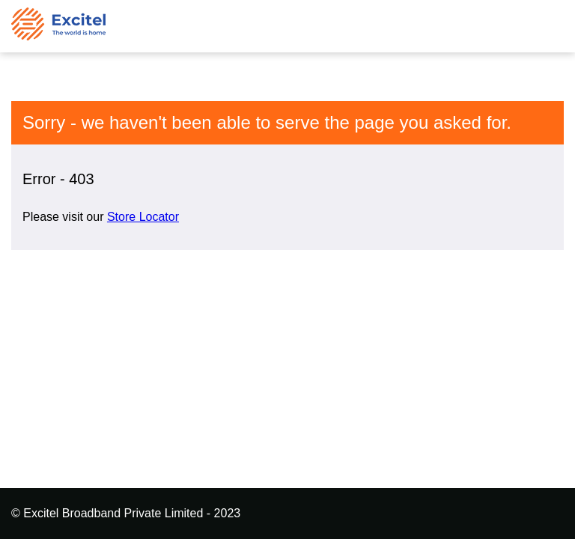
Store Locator (143, 216)
